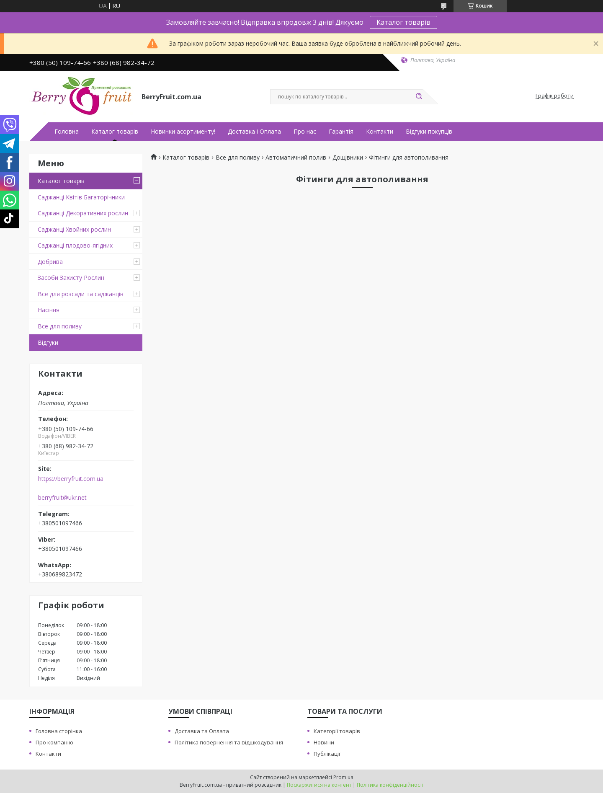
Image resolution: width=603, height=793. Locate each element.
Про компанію (54, 742)
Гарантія (341, 131)
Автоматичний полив (295, 157)
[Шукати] (418, 96)
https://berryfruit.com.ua (70, 479)
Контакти (379, 131)
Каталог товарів (403, 22)
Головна (66, 131)
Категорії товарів (337, 731)
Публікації (327, 753)
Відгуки (48, 342)
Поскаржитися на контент (319, 784)
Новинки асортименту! (183, 131)
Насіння (48, 310)
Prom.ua (343, 777)
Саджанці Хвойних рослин (74, 229)
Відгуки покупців (429, 131)
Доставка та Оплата (202, 731)
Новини (324, 742)
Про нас (305, 131)
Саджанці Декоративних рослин (83, 213)
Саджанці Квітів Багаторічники (81, 197)
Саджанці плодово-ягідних (75, 245)
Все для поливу (60, 326)
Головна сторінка (59, 731)
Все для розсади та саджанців (81, 294)
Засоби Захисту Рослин (71, 278)
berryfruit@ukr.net (62, 497)
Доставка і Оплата (254, 131)
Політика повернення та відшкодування (229, 742)
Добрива (50, 262)
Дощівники (347, 157)
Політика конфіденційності (390, 784)
